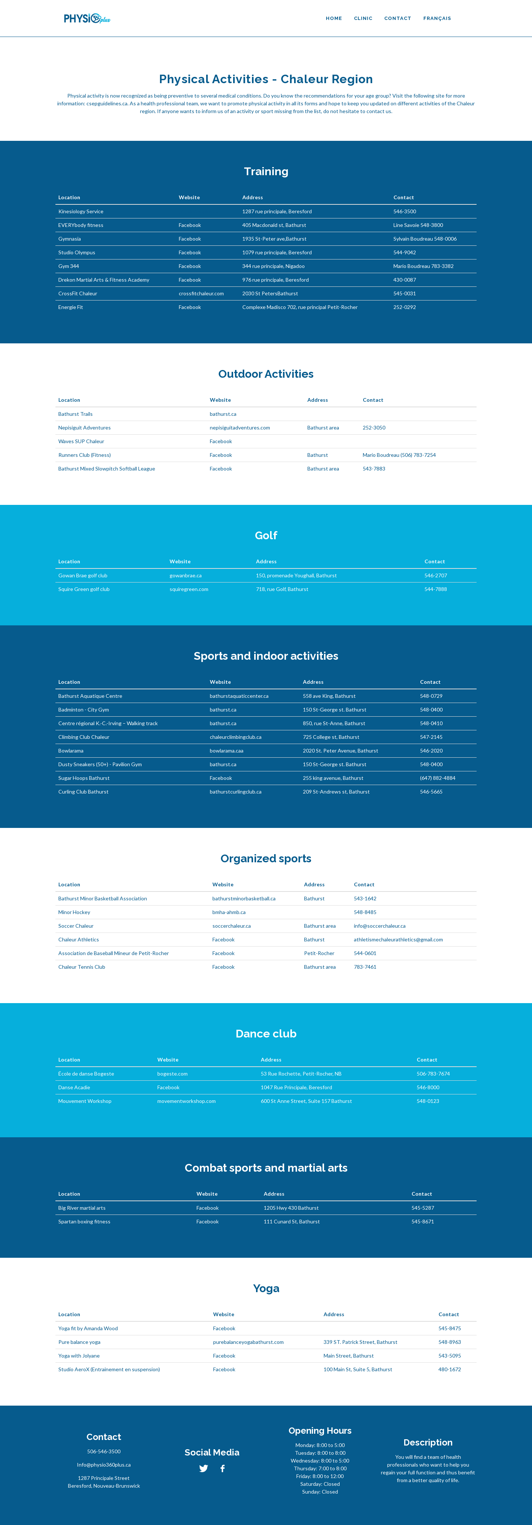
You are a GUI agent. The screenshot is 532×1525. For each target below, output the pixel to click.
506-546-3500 (103, 1451)
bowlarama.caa (226, 750)
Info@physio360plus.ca (104, 1464)
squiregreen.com (189, 589)
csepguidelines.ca (106, 103)
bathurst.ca (223, 414)
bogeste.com (172, 1073)
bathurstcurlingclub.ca (236, 791)
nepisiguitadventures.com (240, 427)
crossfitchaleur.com (201, 293)
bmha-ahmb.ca (229, 912)
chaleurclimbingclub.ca (236, 737)
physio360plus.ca (199, 211)
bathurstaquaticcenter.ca (239, 696)
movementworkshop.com (186, 1101)
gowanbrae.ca (186, 575)
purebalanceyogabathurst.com (248, 1342)
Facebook (190, 225)
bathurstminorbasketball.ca (244, 898)
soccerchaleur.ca (231, 926)
